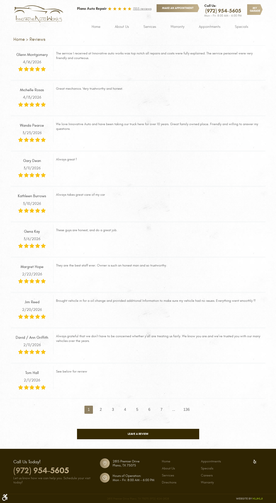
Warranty (177, 27)
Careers (207, 475)
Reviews (37, 39)
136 (187, 409)
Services (149, 27)
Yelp (255, 462)
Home (96, 27)
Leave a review (138, 434)
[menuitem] (96, 27)
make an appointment (177, 8)
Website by (249, 498)
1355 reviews (142, 9)
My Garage (255, 9)
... (173, 409)
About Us (122, 27)
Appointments (209, 27)
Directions (169, 482)
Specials (241, 27)
